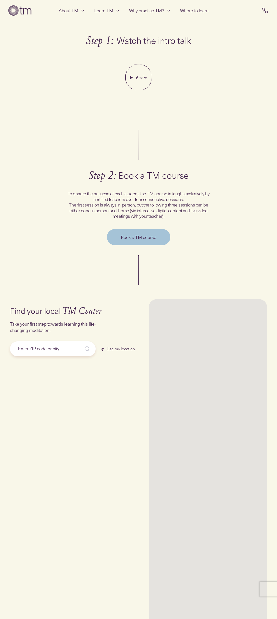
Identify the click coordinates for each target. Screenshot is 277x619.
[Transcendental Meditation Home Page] (19, 10)
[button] (248, 585)
